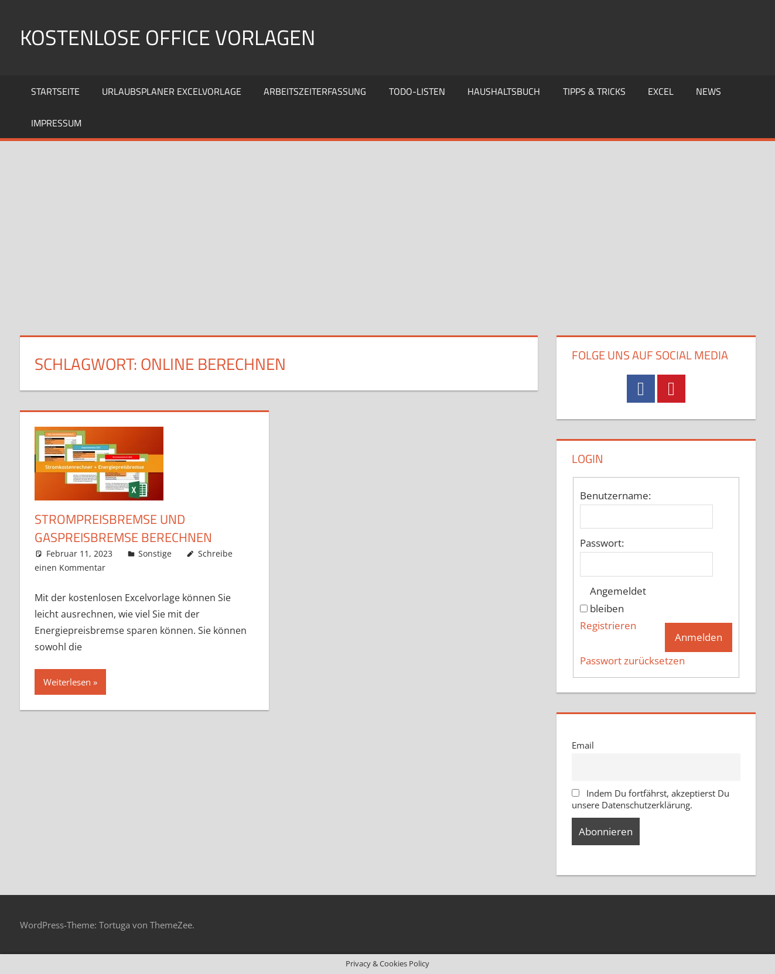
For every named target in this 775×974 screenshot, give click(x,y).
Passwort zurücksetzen (632, 660)
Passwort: (602, 543)
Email (583, 745)
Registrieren (608, 625)
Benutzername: (615, 495)
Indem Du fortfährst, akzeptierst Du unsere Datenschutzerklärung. (651, 799)
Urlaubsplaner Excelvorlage (171, 91)
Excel (661, 91)
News (708, 91)
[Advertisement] (387, 229)
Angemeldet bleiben (618, 599)
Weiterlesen (67, 682)
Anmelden (698, 637)
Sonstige (155, 553)
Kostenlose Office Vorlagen (167, 37)
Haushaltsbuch (503, 91)
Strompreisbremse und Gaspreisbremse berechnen (123, 528)
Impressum (56, 123)
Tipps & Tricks (594, 91)
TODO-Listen (417, 91)
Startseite (55, 91)
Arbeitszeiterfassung (315, 91)
